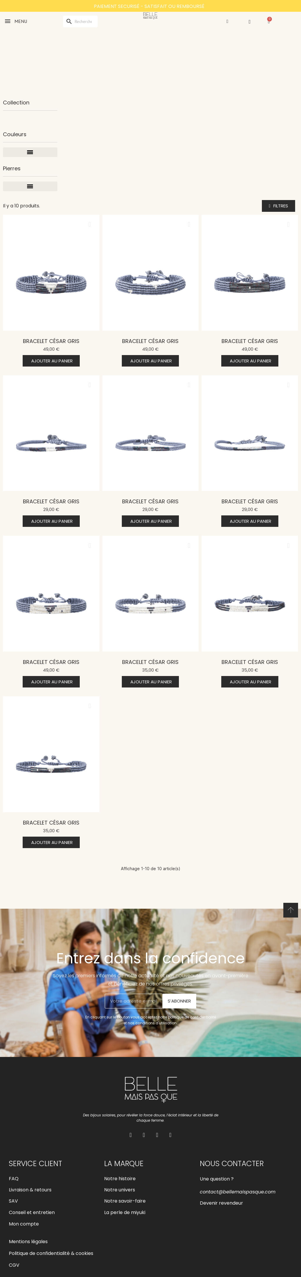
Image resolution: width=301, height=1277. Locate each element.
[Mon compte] (227, 21)
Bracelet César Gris (51, 341)
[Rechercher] (80, 21)
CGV (14, 1265)
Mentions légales (28, 1241)
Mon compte (24, 1224)
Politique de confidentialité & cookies (51, 1253)
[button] (278, 206)
